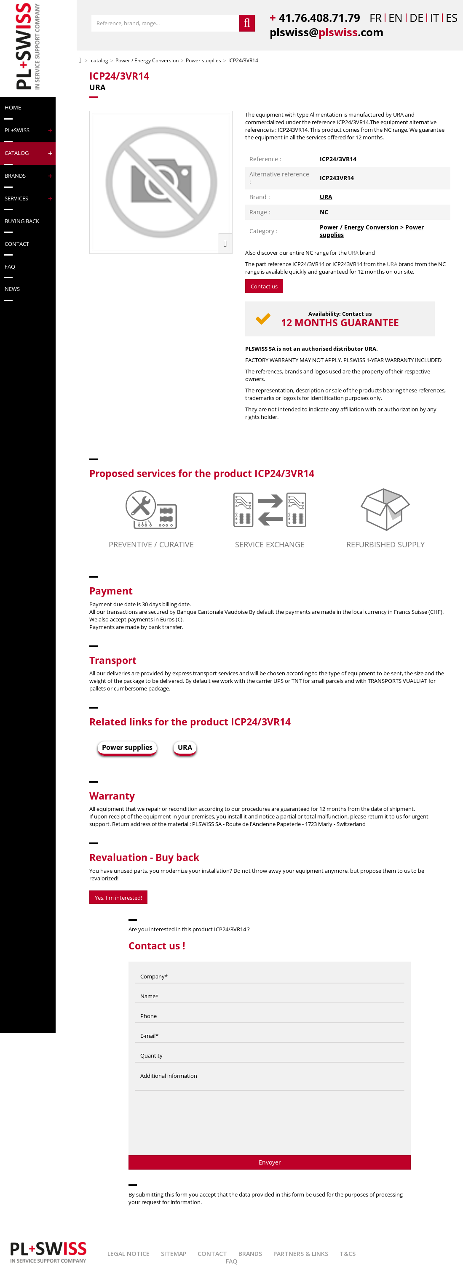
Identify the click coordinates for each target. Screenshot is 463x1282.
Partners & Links (300, 1254)
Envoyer (270, 1162)
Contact (212, 1254)
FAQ (232, 1261)
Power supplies (127, 747)
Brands (250, 1254)
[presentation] (270, 1126)
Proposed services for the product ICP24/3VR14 (201, 473)
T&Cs (348, 1254)
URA (326, 197)
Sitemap (173, 1254)
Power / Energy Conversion (360, 227)
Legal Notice (128, 1254)
